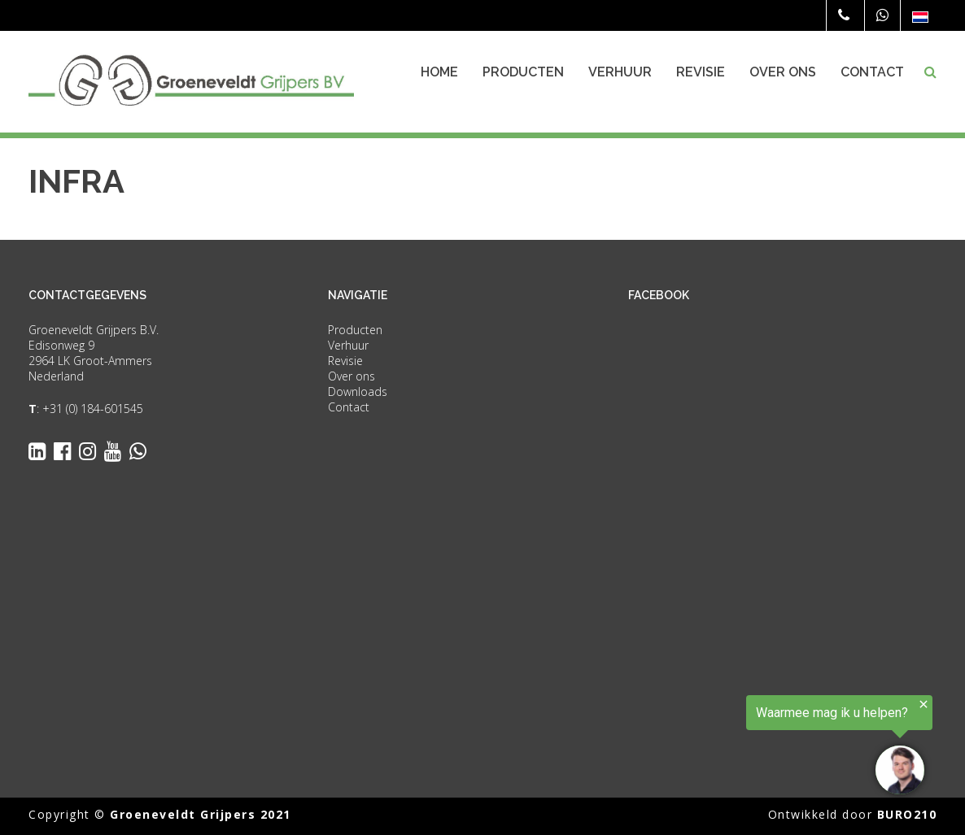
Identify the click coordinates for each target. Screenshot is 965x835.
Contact (872, 72)
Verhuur (620, 72)
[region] (764, 747)
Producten (523, 72)
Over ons (782, 72)
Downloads (357, 391)
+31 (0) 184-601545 (92, 408)
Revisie (700, 72)
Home (439, 72)
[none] (920, 16)
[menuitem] (920, 16)
